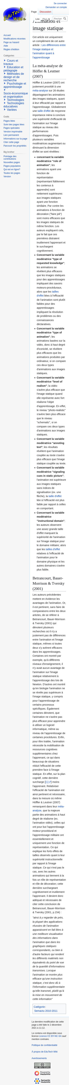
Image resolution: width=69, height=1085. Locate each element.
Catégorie (39, 1006)
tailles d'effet (53, 549)
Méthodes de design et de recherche (13, 77)
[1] (46, 781)
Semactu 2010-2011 (46, 1010)
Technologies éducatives (13, 105)
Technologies (15, 99)
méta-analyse (40, 90)
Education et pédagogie (13, 69)
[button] (4, 60)
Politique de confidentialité (44, 1045)
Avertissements (39, 1058)
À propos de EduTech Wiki (45, 1051)
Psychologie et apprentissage (14, 85)
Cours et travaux (10, 62)
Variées (12, 109)
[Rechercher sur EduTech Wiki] (60, 18)
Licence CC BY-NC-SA (50, 1036)
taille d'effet (44, 110)
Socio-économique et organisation (15, 95)
